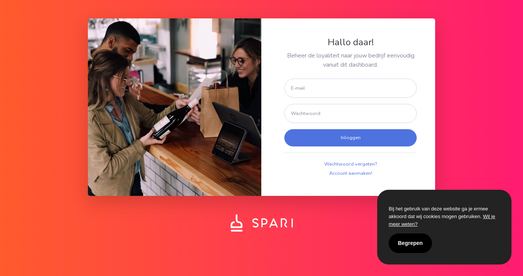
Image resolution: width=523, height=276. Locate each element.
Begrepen (410, 243)
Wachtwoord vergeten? (350, 164)
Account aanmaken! (350, 173)
